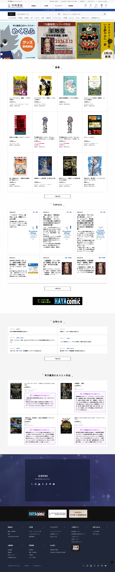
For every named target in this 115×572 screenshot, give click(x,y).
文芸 (43, 18)
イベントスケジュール (55, 531)
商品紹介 (10, 527)
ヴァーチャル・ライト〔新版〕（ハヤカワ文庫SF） (44, 98)
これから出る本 (12, 18)
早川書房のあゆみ (12, 557)
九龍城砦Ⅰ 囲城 (79, 383)
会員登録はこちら (96, 18)
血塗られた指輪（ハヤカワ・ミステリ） (20, 137)
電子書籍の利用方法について (78, 534)
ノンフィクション (57, 18)
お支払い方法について (76, 541)
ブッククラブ (54, 527)
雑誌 (9, 534)
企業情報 (10, 545)
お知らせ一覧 (53, 536)
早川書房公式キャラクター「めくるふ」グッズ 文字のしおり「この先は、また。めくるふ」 (69, 138)
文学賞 (31, 527)
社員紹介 (31, 554)
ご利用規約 (26, 565)
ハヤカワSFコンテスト (34, 534)
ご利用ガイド (75, 527)
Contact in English (102, 1)
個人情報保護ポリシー (38, 565)
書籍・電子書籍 (11, 531)
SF (32, 18)
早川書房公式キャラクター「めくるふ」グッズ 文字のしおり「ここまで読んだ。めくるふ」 (44, 138)
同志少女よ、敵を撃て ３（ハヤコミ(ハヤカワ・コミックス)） (94, 179)
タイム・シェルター (89, 137)
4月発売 (20, 18)
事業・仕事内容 (33, 552)
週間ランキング (85, 18)
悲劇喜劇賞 (31, 536)
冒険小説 (49, 18)
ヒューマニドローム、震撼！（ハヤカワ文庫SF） (20, 98)
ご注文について (75, 536)
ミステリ (37, 18)
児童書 (65, 18)
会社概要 (10, 549)
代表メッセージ (11, 554)
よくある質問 (96, 531)
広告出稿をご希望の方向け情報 (69, 1)
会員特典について (54, 534)
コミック (72, 18)
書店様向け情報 (54, 1)
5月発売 (27, 18)
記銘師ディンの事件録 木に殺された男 (44, 178)
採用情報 (82, 1)
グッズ (77, 18)
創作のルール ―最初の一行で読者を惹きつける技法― (69, 179)
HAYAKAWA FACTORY (13, 536)
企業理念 (31, 549)
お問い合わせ (91, 1)
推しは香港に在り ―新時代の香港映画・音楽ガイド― (19, 179)
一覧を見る (57, 196)
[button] (4, 41)
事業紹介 (10, 552)
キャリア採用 (32, 557)
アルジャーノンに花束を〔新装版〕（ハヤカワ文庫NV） (94, 98)
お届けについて (75, 539)
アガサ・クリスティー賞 (35, 531)
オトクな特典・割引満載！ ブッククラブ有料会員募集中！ (57, 10)
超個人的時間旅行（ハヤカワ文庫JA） (69, 98)
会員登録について (75, 531)
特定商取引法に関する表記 (14, 565)
